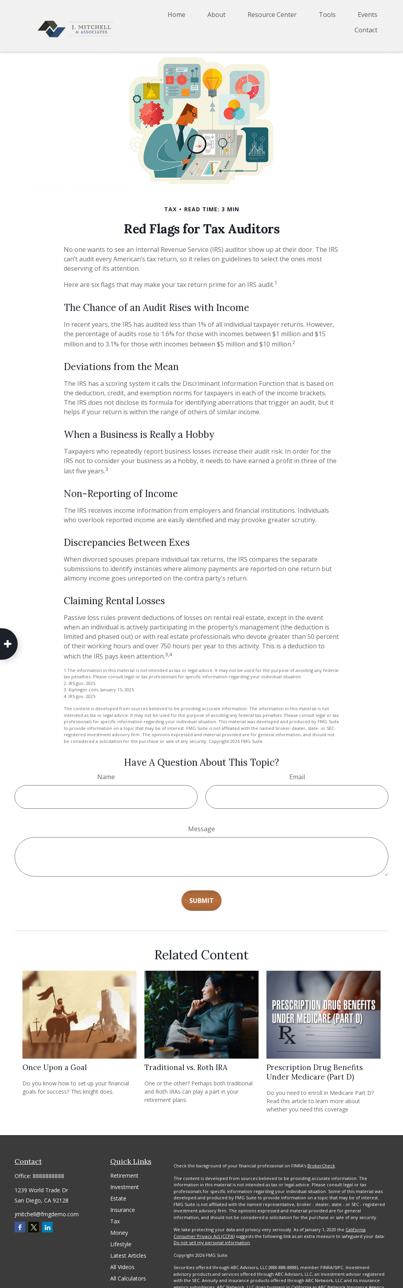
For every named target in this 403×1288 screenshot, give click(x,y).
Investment (124, 1187)
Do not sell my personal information (212, 1242)
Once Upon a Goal (54, 1067)
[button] (177, 14)
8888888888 (48, 1176)
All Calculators (128, 1278)
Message (201, 829)
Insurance (122, 1210)
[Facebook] (20, 1227)
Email (297, 776)
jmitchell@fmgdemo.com (47, 1214)
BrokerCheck (321, 1166)
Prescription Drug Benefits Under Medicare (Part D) (314, 1072)
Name (106, 776)
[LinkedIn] (47, 1227)
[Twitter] (33, 1227)
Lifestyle (120, 1244)
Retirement (124, 1175)
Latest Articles (128, 1255)
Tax (115, 1221)
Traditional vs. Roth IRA (185, 1067)
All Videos (122, 1267)
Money (119, 1232)
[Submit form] (201, 900)
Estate (118, 1198)
